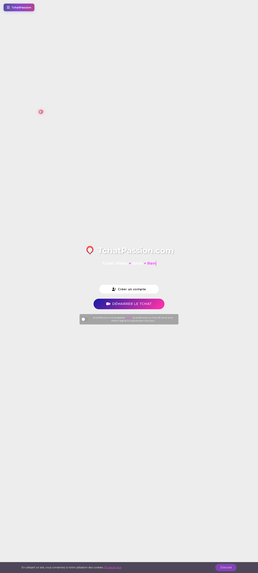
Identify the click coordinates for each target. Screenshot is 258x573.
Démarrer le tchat (129, 304)
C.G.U (128, 317)
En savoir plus (112, 567)
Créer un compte (129, 289)
